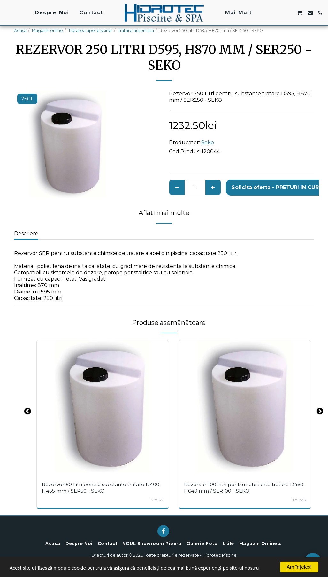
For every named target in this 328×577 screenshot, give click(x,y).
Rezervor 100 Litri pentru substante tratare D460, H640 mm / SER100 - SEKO (244, 487)
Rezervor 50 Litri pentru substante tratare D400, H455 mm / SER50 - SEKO (101, 487)
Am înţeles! (299, 567)
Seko (207, 143)
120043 (299, 500)
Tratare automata (136, 30)
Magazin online (47, 30)
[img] (103, 406)
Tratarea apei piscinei (90, 30)
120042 (157, 500)
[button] (268, 12)
